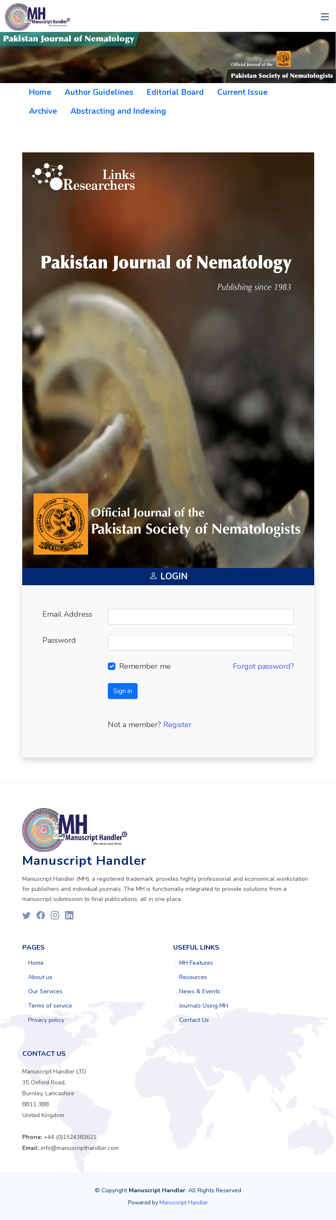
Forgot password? (263, 666)
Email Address (67, 614)
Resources (193, 977)
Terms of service (50, 1006)
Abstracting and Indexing (118, 111)
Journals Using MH (203, 1006)
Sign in (122, 691)
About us (40, 977)
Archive (43, 111)
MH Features (196, 963)
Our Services (45, 992)
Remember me (145, 666)
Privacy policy (46, 1020)
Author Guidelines (99, 92)
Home (40, 92)
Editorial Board (175, 92)
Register (177, 725)
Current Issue (242, 92)
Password (59, 640)
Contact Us (194, 1020)
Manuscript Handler (183, 1203)
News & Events (199, 992)
